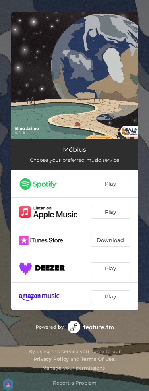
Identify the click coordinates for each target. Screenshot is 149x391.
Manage (52, 368)
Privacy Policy (51, 359)
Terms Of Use (97, 359)
